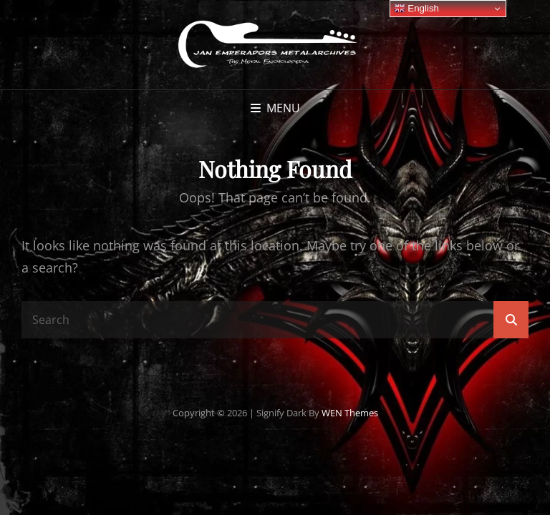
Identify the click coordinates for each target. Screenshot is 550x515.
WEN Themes (350, 412)
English (416, 8)
